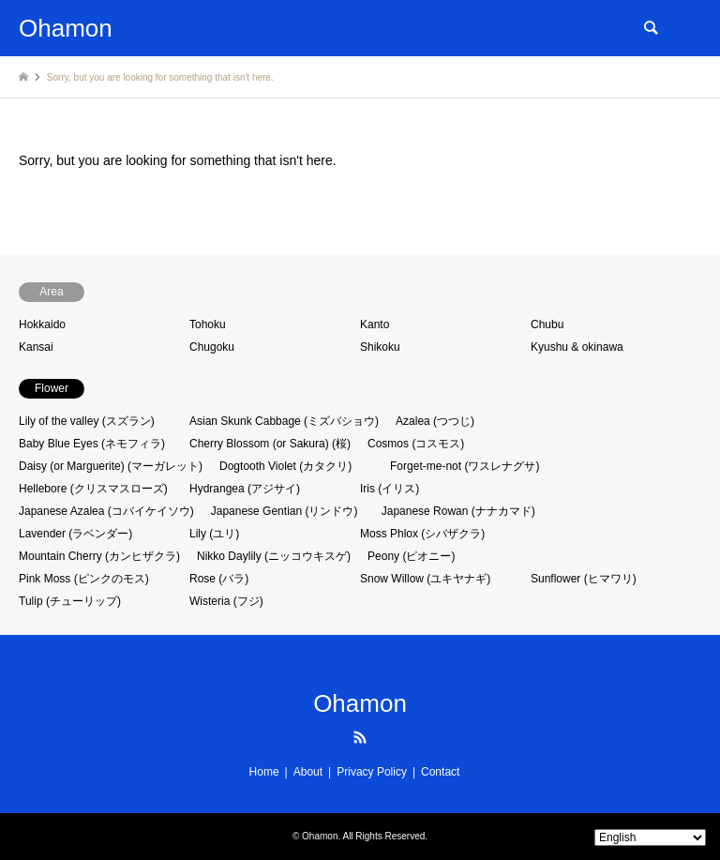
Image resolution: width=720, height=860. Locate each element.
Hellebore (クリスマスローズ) (93, 488)
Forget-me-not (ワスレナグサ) (464, 466)
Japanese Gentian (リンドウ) (284, 511)
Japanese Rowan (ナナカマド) (458, 511)
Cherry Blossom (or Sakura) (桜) (270, 443)
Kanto (374, 324)
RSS (360, 737)
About (307, 771)
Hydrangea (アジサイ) (244, 488)
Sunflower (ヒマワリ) (584, 578)
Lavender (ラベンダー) (75, 533)
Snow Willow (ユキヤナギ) (425, 578)
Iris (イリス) (389, 488)
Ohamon (360, 703)
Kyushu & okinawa (577, 347)
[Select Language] (650, 837)
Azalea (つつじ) (435, 421)
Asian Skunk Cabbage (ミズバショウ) (284, 421)
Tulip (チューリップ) (70, 601)
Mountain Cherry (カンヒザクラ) (99, 556)
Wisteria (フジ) (226, 601)
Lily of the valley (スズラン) (87, 421)
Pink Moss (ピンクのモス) (84, 578)
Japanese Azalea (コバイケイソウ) (106, 511)
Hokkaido (42, 324)
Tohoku (207, 324)
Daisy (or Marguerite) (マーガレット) (110, 466)
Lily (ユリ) (214, 533)
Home (264, 771)
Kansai (36, 347)
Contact (440, 771)
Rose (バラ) (218, 578)
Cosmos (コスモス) (416, 443)
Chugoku (211, 347)
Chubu (547, 324)
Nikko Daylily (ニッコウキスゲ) (274, 556)
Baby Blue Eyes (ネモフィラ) (92, 443)
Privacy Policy (372, 771)
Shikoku (380, 347)
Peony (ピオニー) (411, 556)
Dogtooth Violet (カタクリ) (285, 466)
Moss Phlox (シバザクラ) (422, 533)
